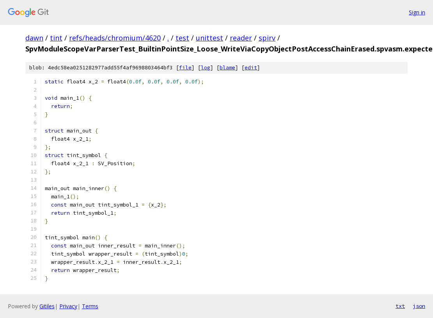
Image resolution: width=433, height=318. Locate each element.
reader (241, 37)
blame (227, 67)
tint (56, 37)
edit (251, 67)
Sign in (417, 12)
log (205, 67)
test (182, 37)
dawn (34, 37)
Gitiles (47, 306)
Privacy (68, 306)
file (185, 67)
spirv (267, 37)
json (419, 305)
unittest (209, 37)
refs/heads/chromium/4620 (115, 37)
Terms (90, 306)
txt (400, 305)
